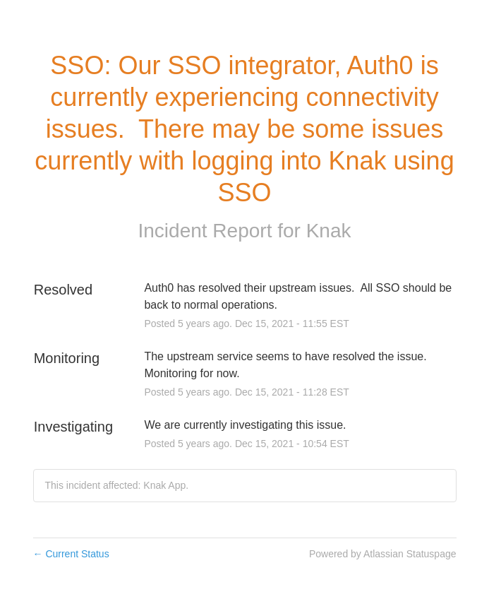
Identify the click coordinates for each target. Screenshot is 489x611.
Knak (328, 231)
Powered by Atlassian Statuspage (383, 553)
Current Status (71, 553)
